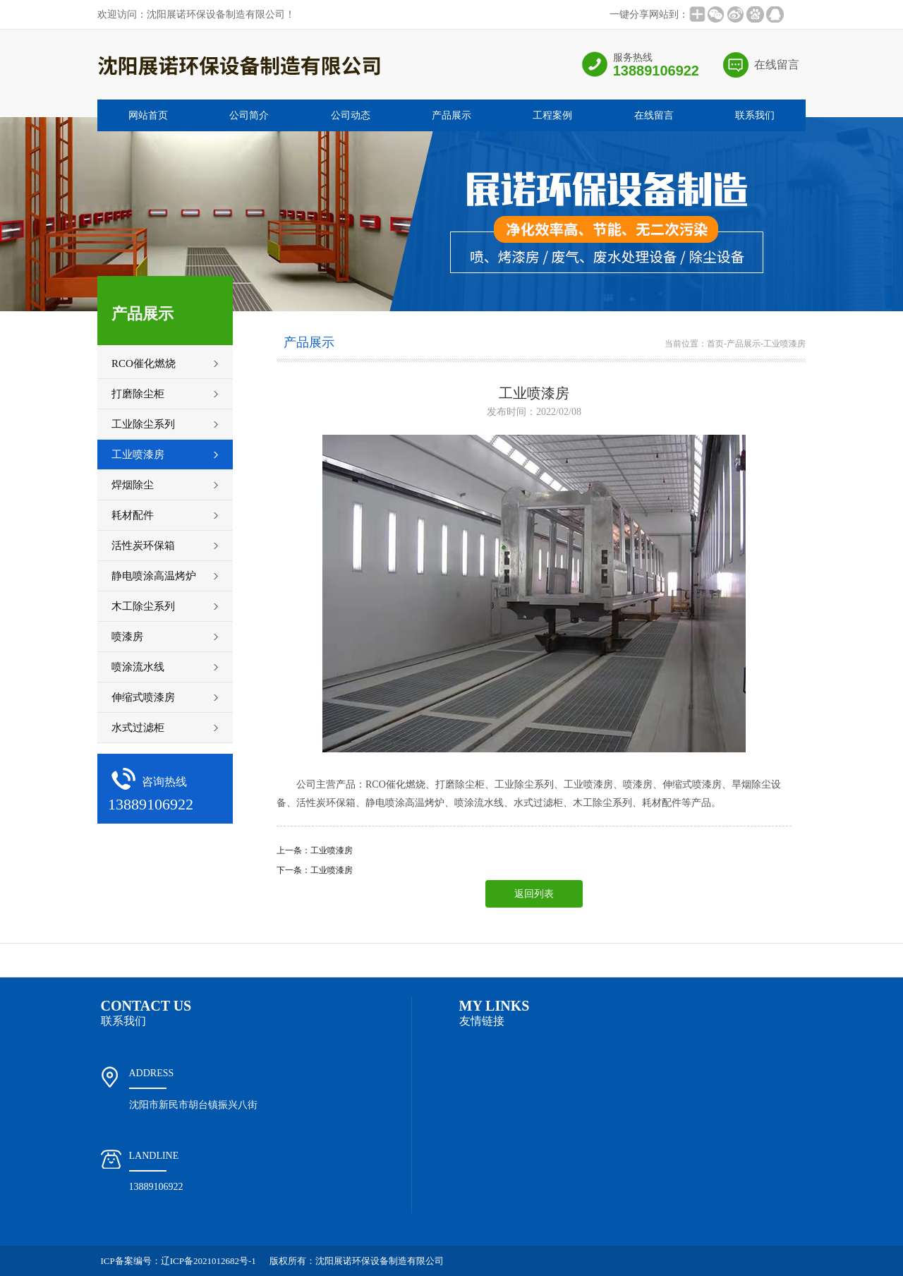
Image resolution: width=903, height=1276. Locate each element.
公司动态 (350, 115)
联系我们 (755, 115)
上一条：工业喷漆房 (315, 850)
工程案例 (552, 115)
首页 (715, 344)
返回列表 (534, 894)
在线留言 (776, 65)
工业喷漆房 (784, 344)
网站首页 (148, 115)
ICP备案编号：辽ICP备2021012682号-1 (178, 1261)
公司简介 (249, 115)
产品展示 (451, 115)
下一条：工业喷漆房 (315, 870)
